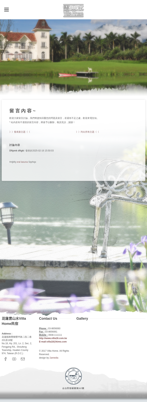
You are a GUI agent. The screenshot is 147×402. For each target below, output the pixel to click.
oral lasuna (22, 162)
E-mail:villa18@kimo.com (53, 341)
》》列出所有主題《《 (87, 132)
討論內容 (14, 145)
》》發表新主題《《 (19, 132)
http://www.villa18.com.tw (53, 338)
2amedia (54, 357)
